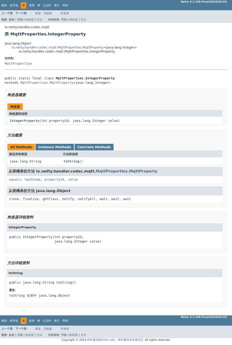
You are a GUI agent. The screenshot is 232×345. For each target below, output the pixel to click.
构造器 (29, 19)
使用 (32, 5)
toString (71, 161)
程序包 (14, 5)
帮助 (65, 5)
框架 (38, 13)
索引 (57, 5)
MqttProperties (18, 63)
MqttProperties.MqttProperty (46, 82)
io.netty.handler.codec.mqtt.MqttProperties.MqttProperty (58, 47)
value (73, 179)
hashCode (32, 179)
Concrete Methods (94, 147)
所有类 (65, 13)
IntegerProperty (24, 121)
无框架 (48, 13)
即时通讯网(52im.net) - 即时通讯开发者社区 (115, 339)
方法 (39, 19)
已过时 (47, 5)
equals (15, 179)
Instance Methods (54, 147)
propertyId (54, 179)
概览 (4, 5)
